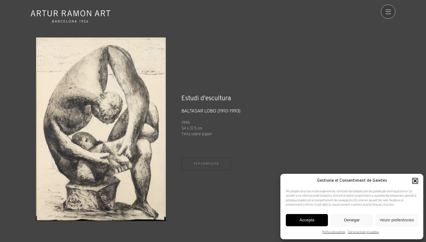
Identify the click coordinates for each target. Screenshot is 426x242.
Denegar (352, 220)
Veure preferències (397, 220)
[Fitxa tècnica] (288, 123)
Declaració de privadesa (363, 232)
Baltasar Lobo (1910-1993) (210, 111)
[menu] (388, 12)
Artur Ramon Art (71, 16)
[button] (415, 181)
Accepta (307, 220)
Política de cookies (333, 232)
